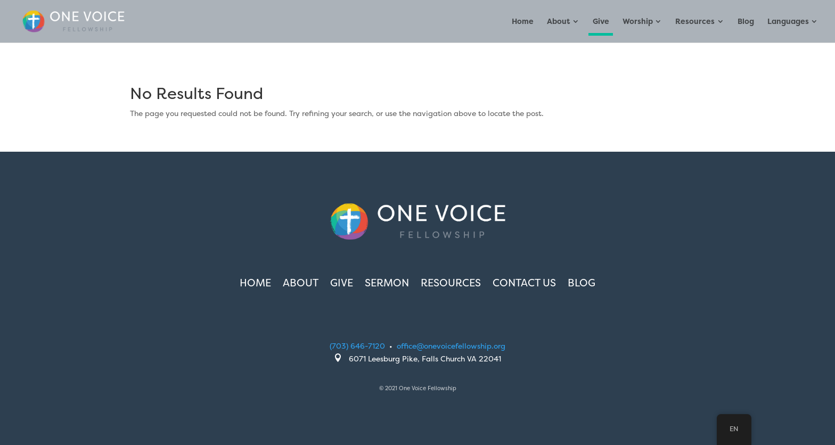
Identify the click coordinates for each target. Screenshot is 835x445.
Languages (788, 22)
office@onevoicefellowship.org (451, 346)
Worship (638, 22)
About (558, 22)
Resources (695, 22)
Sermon (387, 284)
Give (601, 22)
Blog (746, 22)
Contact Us (524, 284)
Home (523, 22)
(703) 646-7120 (357, 346)
